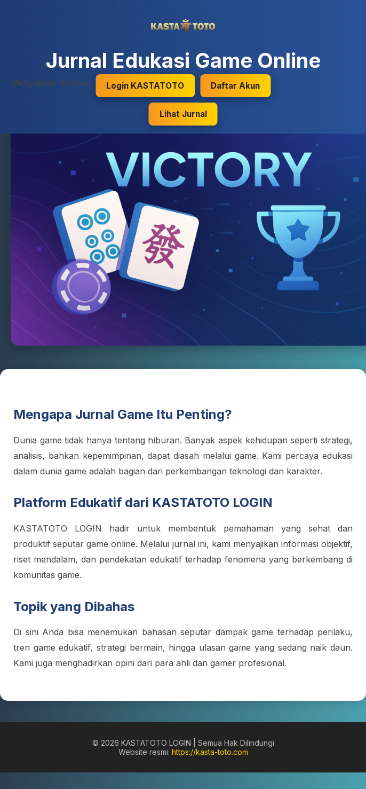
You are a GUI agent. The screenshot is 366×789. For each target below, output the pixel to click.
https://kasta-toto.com (210, 751)
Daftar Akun (235, 86)
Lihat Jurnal (183, 114)
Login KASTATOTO (145, 86)
